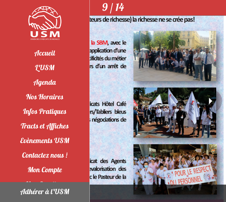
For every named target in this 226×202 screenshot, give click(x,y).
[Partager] (218, 8)
